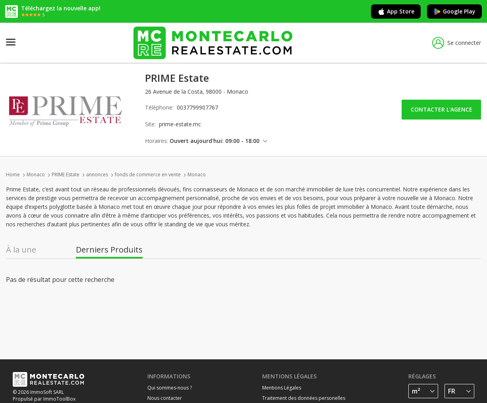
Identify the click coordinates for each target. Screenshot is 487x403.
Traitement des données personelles (303, 398)
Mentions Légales (281, 387)
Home (13, 174)
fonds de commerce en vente (148, 174)
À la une (21, 250)
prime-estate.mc (180, 124)
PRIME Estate (65, 174)
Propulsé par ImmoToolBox (44, 398)
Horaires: (156, 141)
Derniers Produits (109, 250)
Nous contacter (164, 398)
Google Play (454, 11)
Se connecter (456, 43)
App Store (395, 11)
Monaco (36, 174)
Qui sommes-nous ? (169, 387)
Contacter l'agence (441, 109)
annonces (97, 174)
